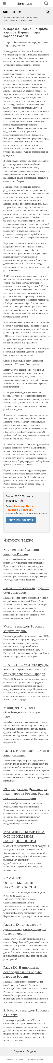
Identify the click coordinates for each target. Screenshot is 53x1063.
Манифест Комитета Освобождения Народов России (22, 712)
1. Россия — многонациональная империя (23, 1060)
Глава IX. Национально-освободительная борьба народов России (22, 972)
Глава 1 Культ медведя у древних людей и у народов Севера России (24, 929)
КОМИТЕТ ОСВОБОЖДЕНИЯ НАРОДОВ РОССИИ (19, 882)
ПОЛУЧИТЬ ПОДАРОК (20, 520)
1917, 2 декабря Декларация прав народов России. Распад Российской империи (26, 793)
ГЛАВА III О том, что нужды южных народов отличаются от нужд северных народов (26, 669)
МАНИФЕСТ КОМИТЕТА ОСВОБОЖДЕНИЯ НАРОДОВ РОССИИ (24, 836)
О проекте (19, 1051)
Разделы (31, 1051)
